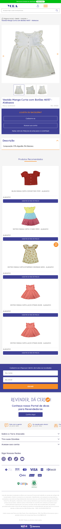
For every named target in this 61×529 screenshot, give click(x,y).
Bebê (17, 19)
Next (57, 54)
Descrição (8, 140)
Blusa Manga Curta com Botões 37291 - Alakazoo (30, 191)
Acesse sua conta (30, 125)
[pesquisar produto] (57, 10)
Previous (4, 56)
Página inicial (9, 19)
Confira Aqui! (30, 414)
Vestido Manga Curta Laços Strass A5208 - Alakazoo (30, 305)
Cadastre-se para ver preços (30, 201)
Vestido (23, 19)
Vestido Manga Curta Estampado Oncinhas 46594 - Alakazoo (30, 267)
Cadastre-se (30, 118)
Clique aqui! (40, 1)
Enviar (30, 386)
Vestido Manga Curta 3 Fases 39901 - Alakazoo (30, 229)
